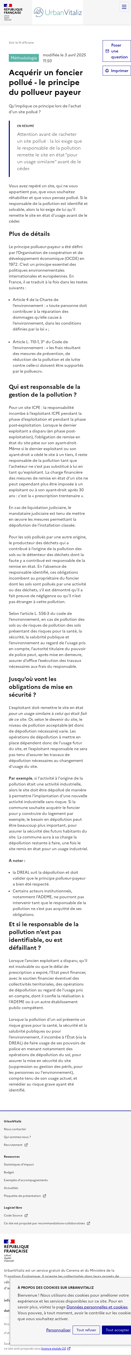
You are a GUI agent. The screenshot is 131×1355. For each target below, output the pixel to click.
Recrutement (16, 1145)
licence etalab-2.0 (53, 1348)
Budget (9, 1172)
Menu (124, 7)
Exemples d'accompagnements (26, 1180)
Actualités (11, 1188)
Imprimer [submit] (119, 71)
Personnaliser (58, 1330)
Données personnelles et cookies (97, 1307)
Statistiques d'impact (19, 1164)
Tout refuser (86, 1330)
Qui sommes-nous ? (17, 1137)
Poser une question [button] (119, 51)
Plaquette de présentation (25, 1196)
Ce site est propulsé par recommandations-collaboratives (47, 1223)
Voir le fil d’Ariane (21, 42)
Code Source (16, 1215)
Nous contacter (15, 1129)
